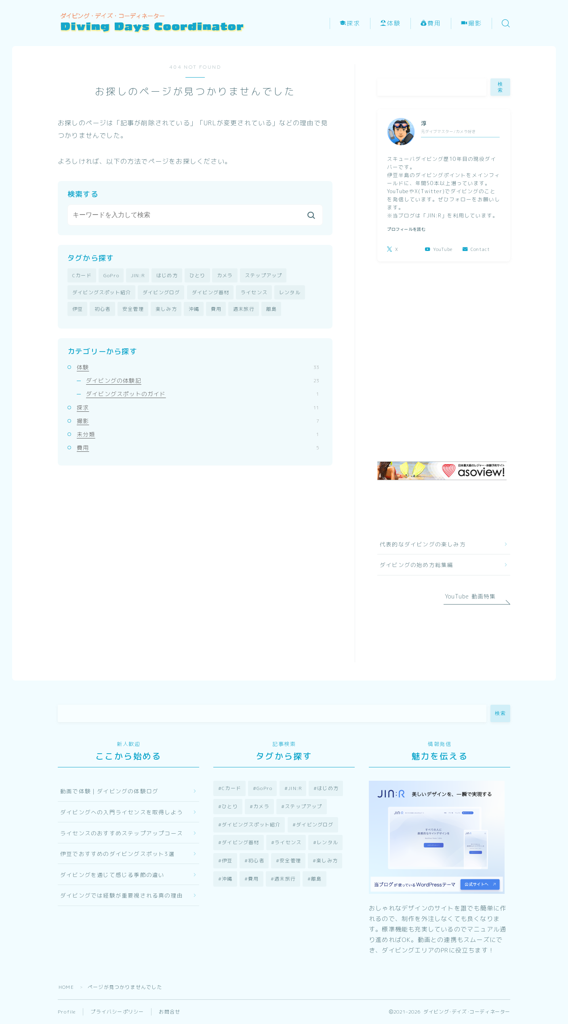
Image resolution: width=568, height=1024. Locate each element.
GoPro (111, 275)
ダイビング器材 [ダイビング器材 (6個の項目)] (240, 842)
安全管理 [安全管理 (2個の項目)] (290, 860)
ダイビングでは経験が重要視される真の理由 (121, 895)
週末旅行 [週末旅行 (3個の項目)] (285, 878)
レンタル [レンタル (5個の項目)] (327, 842)
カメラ (225, 275)
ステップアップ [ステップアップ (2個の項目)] (303, 806)
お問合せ (169, 1011)
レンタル (290, 292)
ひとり (197, 275)
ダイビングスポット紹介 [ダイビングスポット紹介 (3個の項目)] (251, 824)
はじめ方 (167, 275)
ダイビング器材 (210, 292)
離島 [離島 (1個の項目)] (316, 878)
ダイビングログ (161, 292)
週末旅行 (244, 309)
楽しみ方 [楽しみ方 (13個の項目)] (327, 860)
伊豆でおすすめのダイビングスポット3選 (117, 854)
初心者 (103, 309)
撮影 (471, 23)
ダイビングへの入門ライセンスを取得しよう (121, 812)
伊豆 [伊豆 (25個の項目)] (227, 860)
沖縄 (194, 309)
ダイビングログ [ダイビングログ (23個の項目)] (314, 824)
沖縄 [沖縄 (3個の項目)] (227, 878)
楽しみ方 (166, 309)
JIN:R (138, 275)
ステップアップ (263, 275)
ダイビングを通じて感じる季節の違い (112, 875)
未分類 (198, 434)
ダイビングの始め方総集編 (416, 565)
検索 (500, 87)
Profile (67, 1011)
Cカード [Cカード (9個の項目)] (231, 788)
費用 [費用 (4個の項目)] (253, 878)
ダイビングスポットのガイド (202, 394)
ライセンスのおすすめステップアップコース (121, 833)
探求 (350, 23)
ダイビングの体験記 (202, 380)
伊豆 (77, 309)
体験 (390, 23)
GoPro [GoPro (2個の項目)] (264, 788)
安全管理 (133, 309)
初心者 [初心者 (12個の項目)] (256, 860)
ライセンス (254, 292)
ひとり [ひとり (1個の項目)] (230, 806)
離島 (271, 309)
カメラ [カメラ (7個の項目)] (261, 806)
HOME (66, 987)
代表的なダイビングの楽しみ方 (423, 544)
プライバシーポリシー (117, 1011)
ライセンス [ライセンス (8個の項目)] (288, 842)
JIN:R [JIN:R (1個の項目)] (295, 788)
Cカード (82, 275)
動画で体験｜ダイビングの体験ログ (109, 791)
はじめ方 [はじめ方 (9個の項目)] (328, 788)
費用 (431, 23)
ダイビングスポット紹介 (101, 292)
